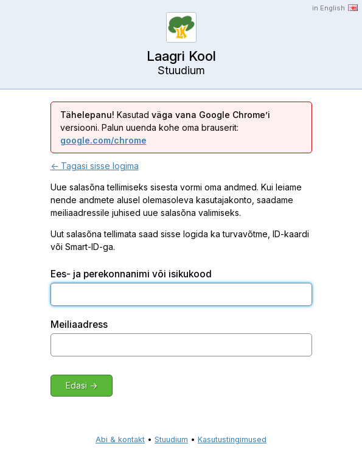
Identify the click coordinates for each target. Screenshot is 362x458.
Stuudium (171, 439)
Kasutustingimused (232, 439)
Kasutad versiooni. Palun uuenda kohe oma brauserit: (165, 127)
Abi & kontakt (120, 439)
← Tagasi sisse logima (94, 166)
